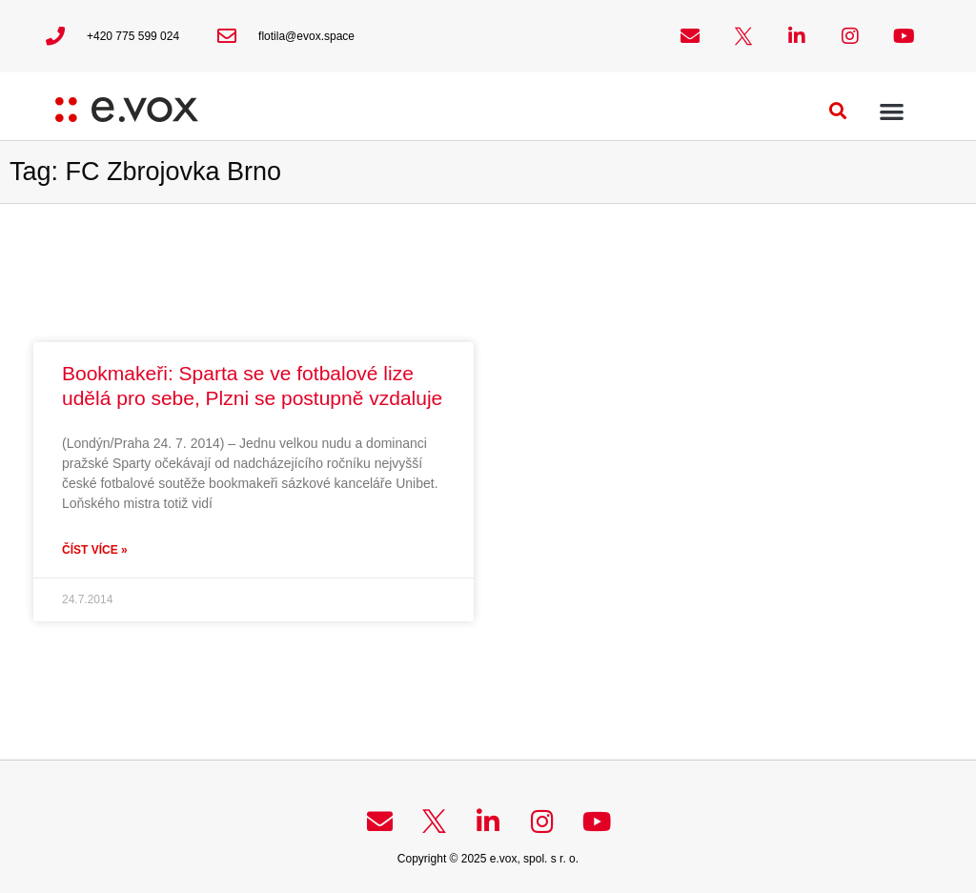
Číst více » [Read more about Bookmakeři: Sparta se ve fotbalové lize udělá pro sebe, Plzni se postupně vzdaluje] (95, 550)
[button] (838, 111)
